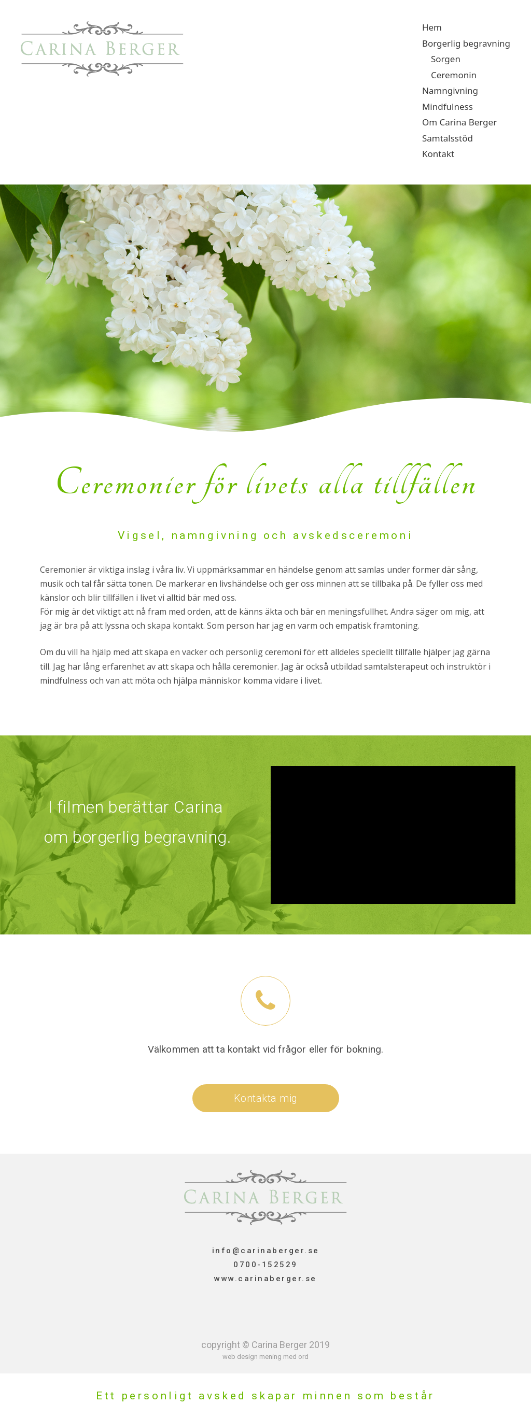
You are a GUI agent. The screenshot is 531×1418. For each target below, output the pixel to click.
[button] (265, 1098)
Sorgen (445, 59)
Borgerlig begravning (466, 43)
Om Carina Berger (459, 122)
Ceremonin (454, 75)
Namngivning (450, 90)
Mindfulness (447, 106)
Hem (432, 27)
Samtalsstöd (447, 138)
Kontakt (438, 154)
